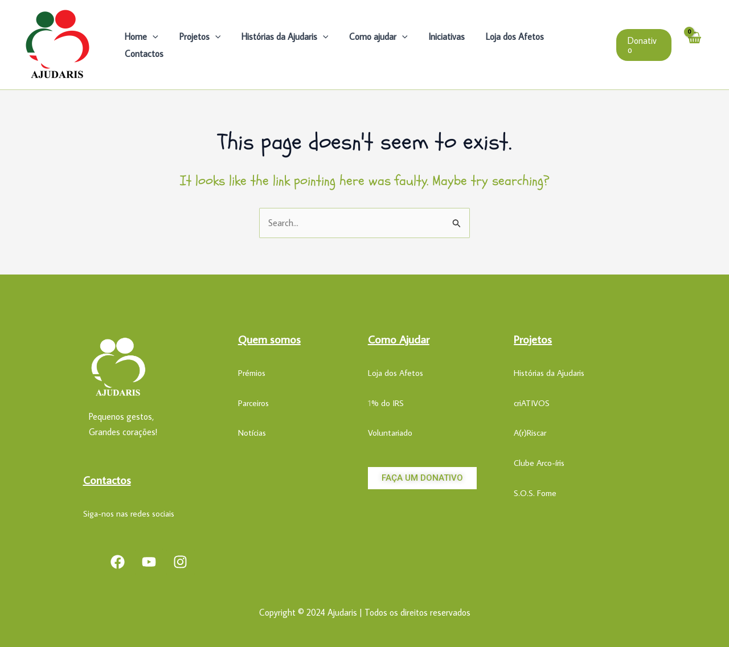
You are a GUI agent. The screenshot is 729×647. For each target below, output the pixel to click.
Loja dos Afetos (508, 45)
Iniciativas (442, 45)
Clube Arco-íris (539, 462)
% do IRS (387, 403)
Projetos (203, 45)
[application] (159, 45)
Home (148, 45)
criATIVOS (532, 403)
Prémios (251, 372)
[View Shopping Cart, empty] (694, 44)
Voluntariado (390, 432)
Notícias (252, 432)
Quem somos (269, 338)
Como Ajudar (398, 338)
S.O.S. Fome (535, 493)
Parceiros (253, 403)
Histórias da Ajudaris (286, 45)
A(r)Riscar (530, 432)
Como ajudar (377, 45)
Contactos (574, 45)
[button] (643, 45)
